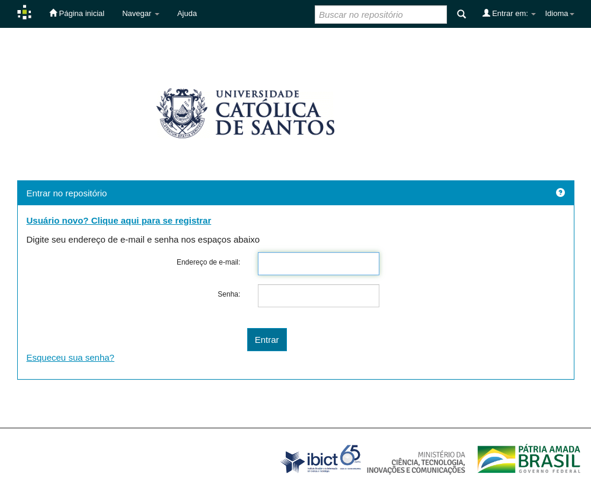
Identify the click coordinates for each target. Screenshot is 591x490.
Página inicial (76, 13)
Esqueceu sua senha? (70, 357)
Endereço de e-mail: (208, 262)
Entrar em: (509, 13)
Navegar (140, 13)
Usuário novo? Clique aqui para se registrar (119, 220)
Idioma (559, 13)
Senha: (229, 294)
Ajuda (187, 13)
